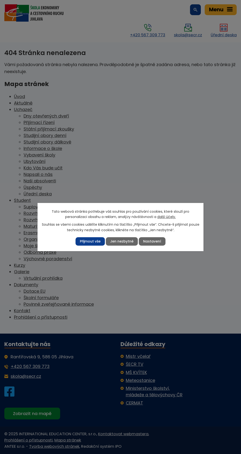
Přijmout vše (90, 241)
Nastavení (152, 241)
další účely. (166, 216)
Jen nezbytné (121, 241)
